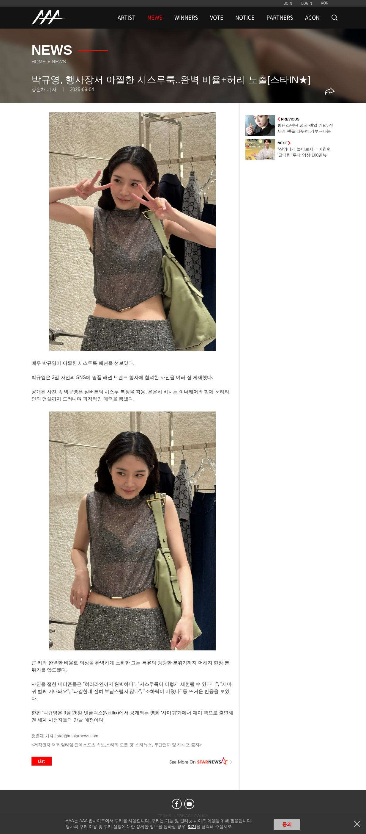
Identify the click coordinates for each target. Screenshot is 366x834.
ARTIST (126, 17)
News (59, 61)
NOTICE (245, 17)
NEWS (155, 17)
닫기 (357, 824)
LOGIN (306, 3)
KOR (324, 3)
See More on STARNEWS (201, 761)
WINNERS (186, 17)
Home (38, 61)
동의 (287, 824)
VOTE (216, 17)
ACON (312, 17)
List (41, 761)
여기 (192, 826)
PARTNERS (279, 17)
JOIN (288, 3)
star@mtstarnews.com (77, 735)
